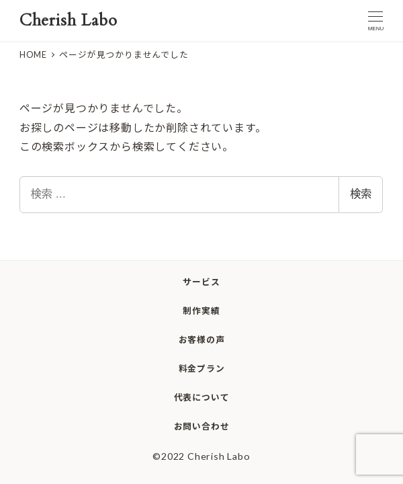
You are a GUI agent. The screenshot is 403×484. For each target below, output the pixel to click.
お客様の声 (202, 339)
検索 (360, 194)
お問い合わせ (202, 426)
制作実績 (201, 310)
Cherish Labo (68, 20)
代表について (202, 397)
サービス (201, 281)
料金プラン (202, 368)
